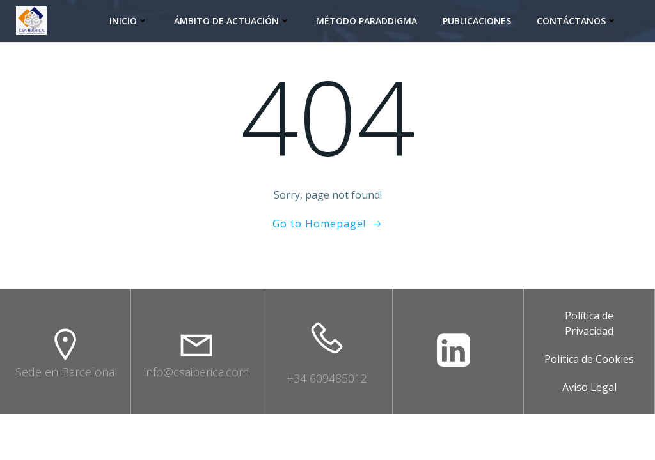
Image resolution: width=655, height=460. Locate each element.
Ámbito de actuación (232, 21)
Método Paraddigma (366, 21)
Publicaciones (477, 21)
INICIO (128, 21)
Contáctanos (577, 21)
